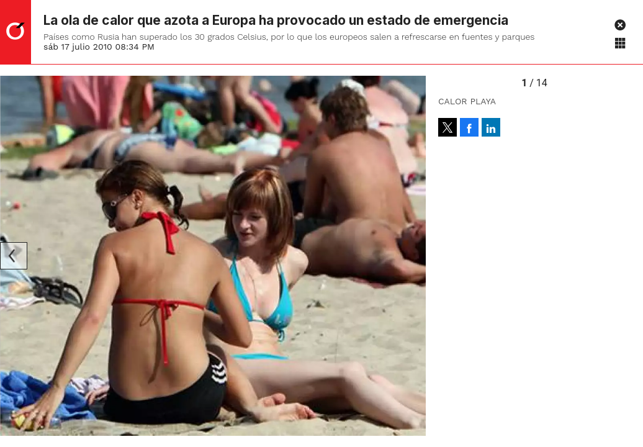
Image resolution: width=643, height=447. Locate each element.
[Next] (412, 255)
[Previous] (13, 255)
